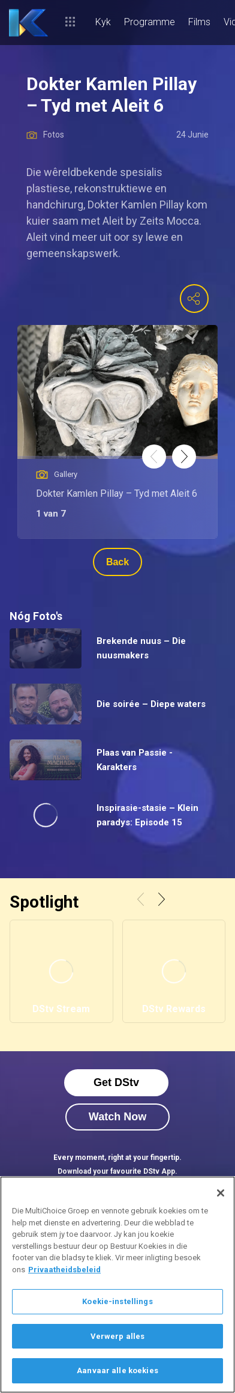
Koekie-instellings (117, 1301)
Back (117, 562)
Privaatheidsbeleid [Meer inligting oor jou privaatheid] (64, 1269)
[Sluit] (220, 1193)
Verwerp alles (118, 1336)
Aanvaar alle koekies (117, 1370)
